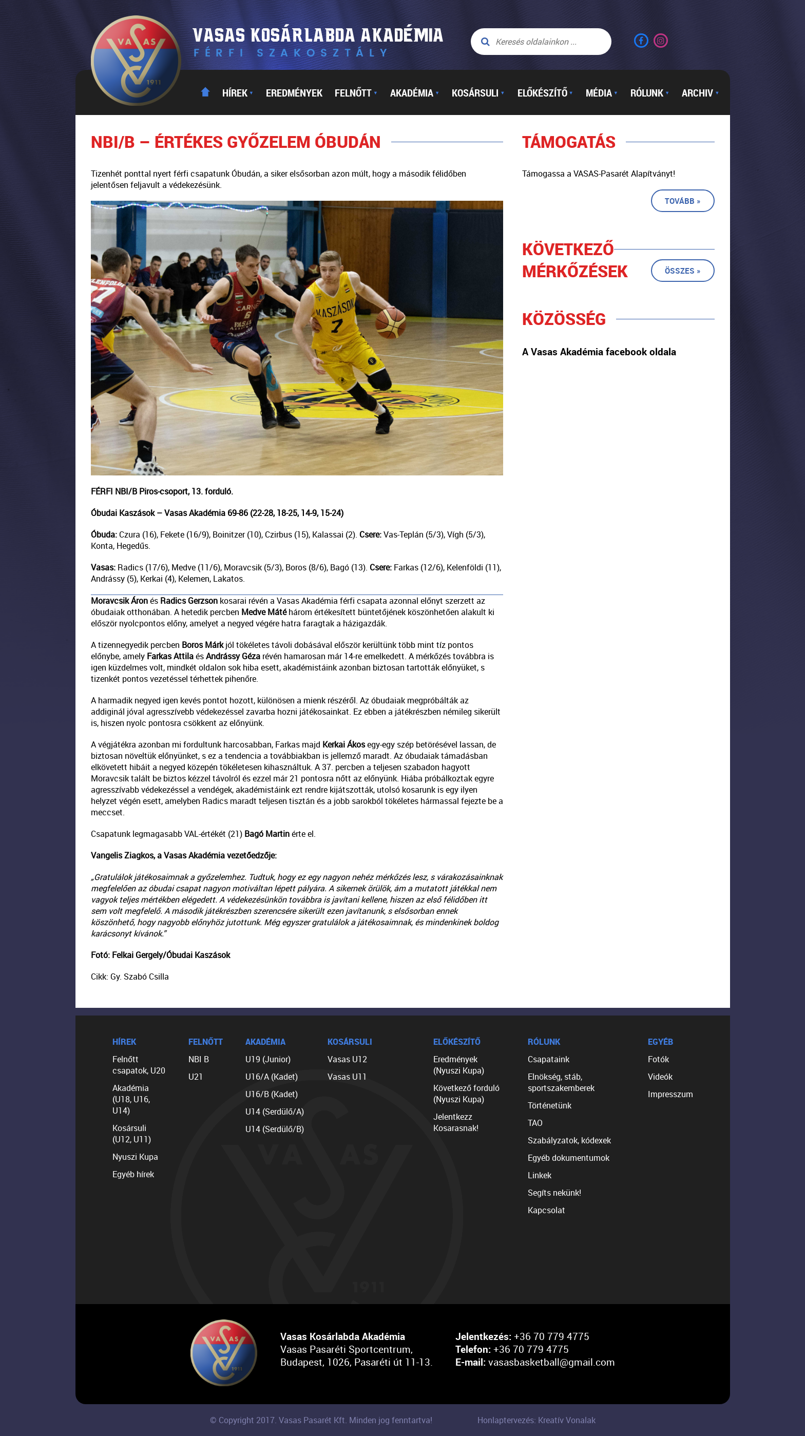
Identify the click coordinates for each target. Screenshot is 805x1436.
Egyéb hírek (133, 1174)
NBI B (198, 1059)
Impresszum (670, 1094)
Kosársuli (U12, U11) (131, 1133)
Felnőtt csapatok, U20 (138, 1065)
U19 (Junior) (268, 1059)
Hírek (238, 92)
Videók (660, 1076)
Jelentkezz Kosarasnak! (455, 1122)
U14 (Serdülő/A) (274, 1111)
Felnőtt (356, 92)
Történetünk (549, 1105)
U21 (195, 1076)
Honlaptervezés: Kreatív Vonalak (536, 1420)
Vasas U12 (347, 1059)
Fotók (658, 1059)
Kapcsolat (546, 1210)
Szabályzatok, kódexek (569, 1140)
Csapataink (548, 1059)
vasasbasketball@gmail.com (551, 1361)
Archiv (700, 92)
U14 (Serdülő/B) (274, 1129)
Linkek (539, 1175)
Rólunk (649, 92)
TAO (535, 1122)
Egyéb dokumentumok (568, 1157)
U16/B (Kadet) (271, 1094)
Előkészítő (545, 92)
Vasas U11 (347, 1076)
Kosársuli (478, 92)
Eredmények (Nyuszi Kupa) (458, 1065)
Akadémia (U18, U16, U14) (131, 1099)
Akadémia (414, 92)
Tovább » (683, 201)
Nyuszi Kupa (135, 1156)
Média (602, 92)
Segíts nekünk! (554, 1192)
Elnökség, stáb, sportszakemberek (561, 1082)
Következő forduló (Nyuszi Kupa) (466, 1093)
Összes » (683, 270)
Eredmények (294, 92)
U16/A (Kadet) (271, 1076)
